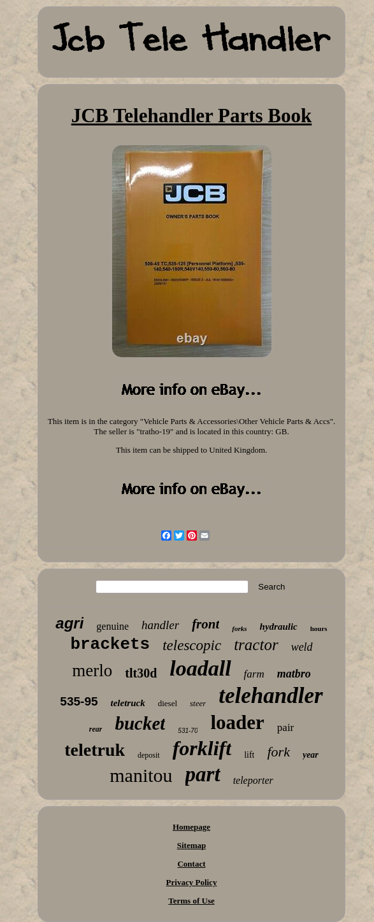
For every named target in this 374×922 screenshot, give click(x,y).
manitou (141, 775)
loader (237, 722)
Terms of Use (191, 900)
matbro (294, 673)
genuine (112, 626)
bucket (140, 723)
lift (249, 755)
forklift (202, 748)
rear (96, 729)
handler (160, 625)
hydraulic (279, 626)
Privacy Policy (191, 882)
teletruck (128, 703)
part (202, 774)
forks (239, 628)
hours (318, 628)
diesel (167, 703)
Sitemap (191, 845)
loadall (200, 668)
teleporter (253, 780)
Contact (191, 864)
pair (285, 727)
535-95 (78, 701)
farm (254, 674)
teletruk (94, 750)
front (205, 624)
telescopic (191, 645)
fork (278, 752)
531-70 (188, 730)
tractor (256, 644)
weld (302, 647)
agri (69, 623)
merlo (92, 670)
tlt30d (141, 673)
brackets (110, 644)
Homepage (191, 827)
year (311, 755)
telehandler (270, 695)
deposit (149, 755)
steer (198, 703)
